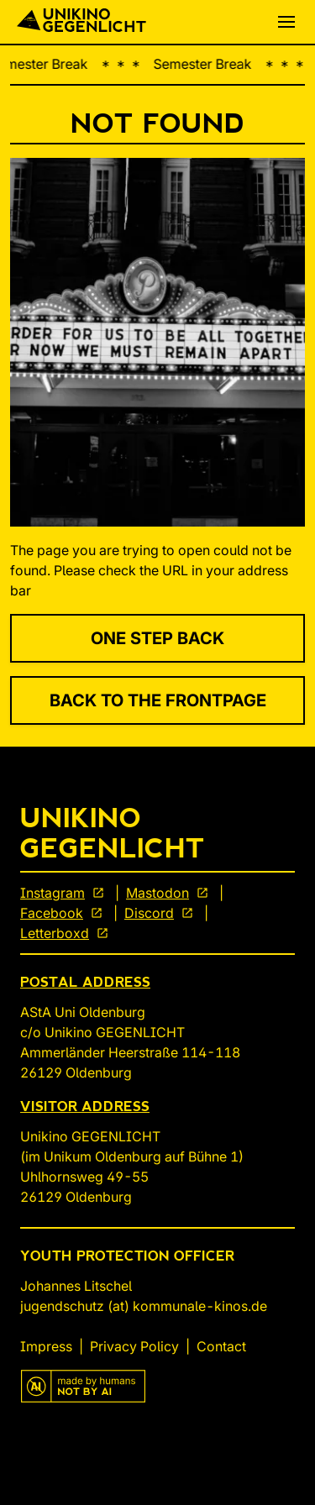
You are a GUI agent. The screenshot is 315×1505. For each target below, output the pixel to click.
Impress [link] (46, 1346)
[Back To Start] (81, 22)
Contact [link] (221, 1346)
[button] (286, 22)
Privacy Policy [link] (134, 1346)
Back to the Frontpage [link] (158, 700)
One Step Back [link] (157, 638)
